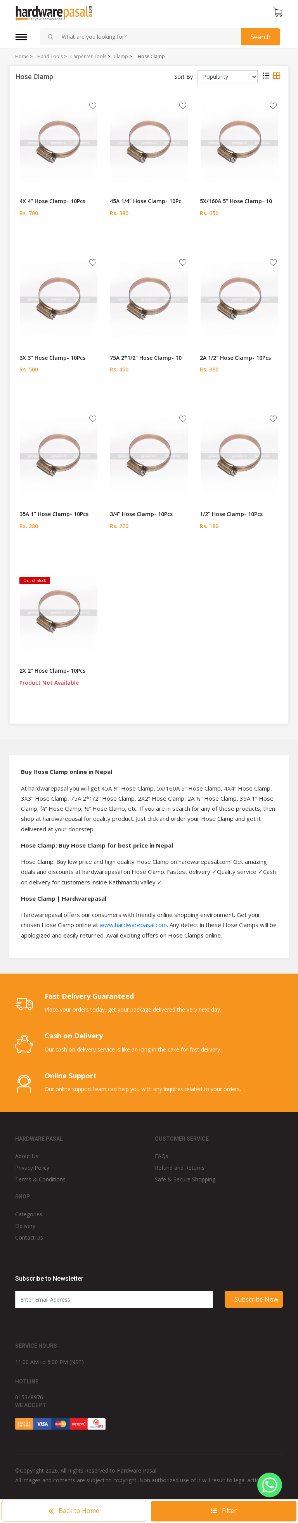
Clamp (121, 56)
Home (22, 56)
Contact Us (29, 1237)
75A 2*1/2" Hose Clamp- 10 (146, 357)
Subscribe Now (256, 1299)
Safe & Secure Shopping (185, 1179)
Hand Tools (50, 56)
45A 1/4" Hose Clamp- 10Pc (145, 201)
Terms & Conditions (40, 1179)
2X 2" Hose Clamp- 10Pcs (52, 670)
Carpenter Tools (88, 56)
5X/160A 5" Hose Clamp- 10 (236, 201)
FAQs (161, 1156)
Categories (28, 1214)
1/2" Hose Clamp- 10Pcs (231, 514)
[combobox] (148, 36)
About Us (26, 1156)
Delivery (25, 1225)
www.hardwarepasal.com (133, 925)
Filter (224, 1510)
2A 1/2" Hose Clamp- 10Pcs (235, 357)
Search (260, 37)
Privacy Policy (32, 1167)
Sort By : (185, 76)
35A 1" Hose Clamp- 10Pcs (53, 514)
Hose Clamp (151, 56)
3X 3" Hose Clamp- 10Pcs (52, 357)
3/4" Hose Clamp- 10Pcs (141, 514)
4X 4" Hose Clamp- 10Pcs (52, 201)
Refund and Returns (179, 1167)
